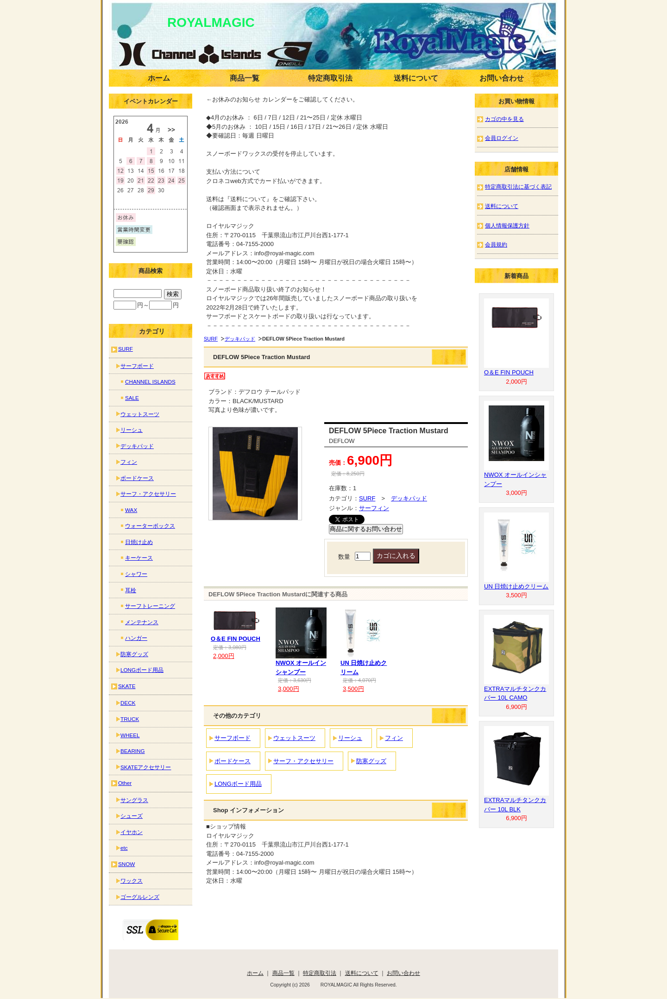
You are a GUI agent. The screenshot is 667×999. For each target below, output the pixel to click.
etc (124, 848)
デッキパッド (240, 338)
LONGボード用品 (238, 783)
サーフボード (232, 737)
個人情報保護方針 (507, 225)
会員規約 (496, 244)
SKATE (126, 686)
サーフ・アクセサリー (303, 761)
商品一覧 (244, 78)
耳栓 (130, 590)
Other (125, 783)
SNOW (126, 864)
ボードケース (232, 761)
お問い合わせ (501, 78)
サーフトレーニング (150, 606)
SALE (132, 398)
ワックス (131, 881)
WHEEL (130, 735)
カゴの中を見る (504, 119)
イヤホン (131, 832)
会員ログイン (501, 138)
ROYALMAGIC (198, 22)
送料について (416, 78)
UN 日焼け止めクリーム (516, 586)
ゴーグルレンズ (139, 897)
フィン (394, 737)
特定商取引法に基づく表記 (518, 186)
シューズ (131, 816)
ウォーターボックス (150, 526)
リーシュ (350, 737)
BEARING (132, 751)
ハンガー (136, 638)
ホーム (159, 78)
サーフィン (374, 508)
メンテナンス (141, 622)
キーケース (139, 558)
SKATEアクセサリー (145, 767)
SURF (211, 338)
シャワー (136, 574)
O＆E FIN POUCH (235, 638)
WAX (131, 510)
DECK (127, 703)
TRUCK (129, 719)
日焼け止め (139, 542)
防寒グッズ (371, 761)
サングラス (134, 800)
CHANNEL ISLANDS (150, 382)
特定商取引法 (330, 78)
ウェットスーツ (294, 737)
